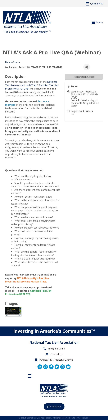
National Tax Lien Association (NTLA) (31, 83)
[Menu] (94, 3)
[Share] (86, 67)
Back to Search (12, 62)
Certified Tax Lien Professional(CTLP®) (28, 292)
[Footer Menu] (29, 376)
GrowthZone (84, 417)
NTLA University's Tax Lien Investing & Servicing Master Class (27, 280)
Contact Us (56, 354)
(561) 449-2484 (56, 348)
